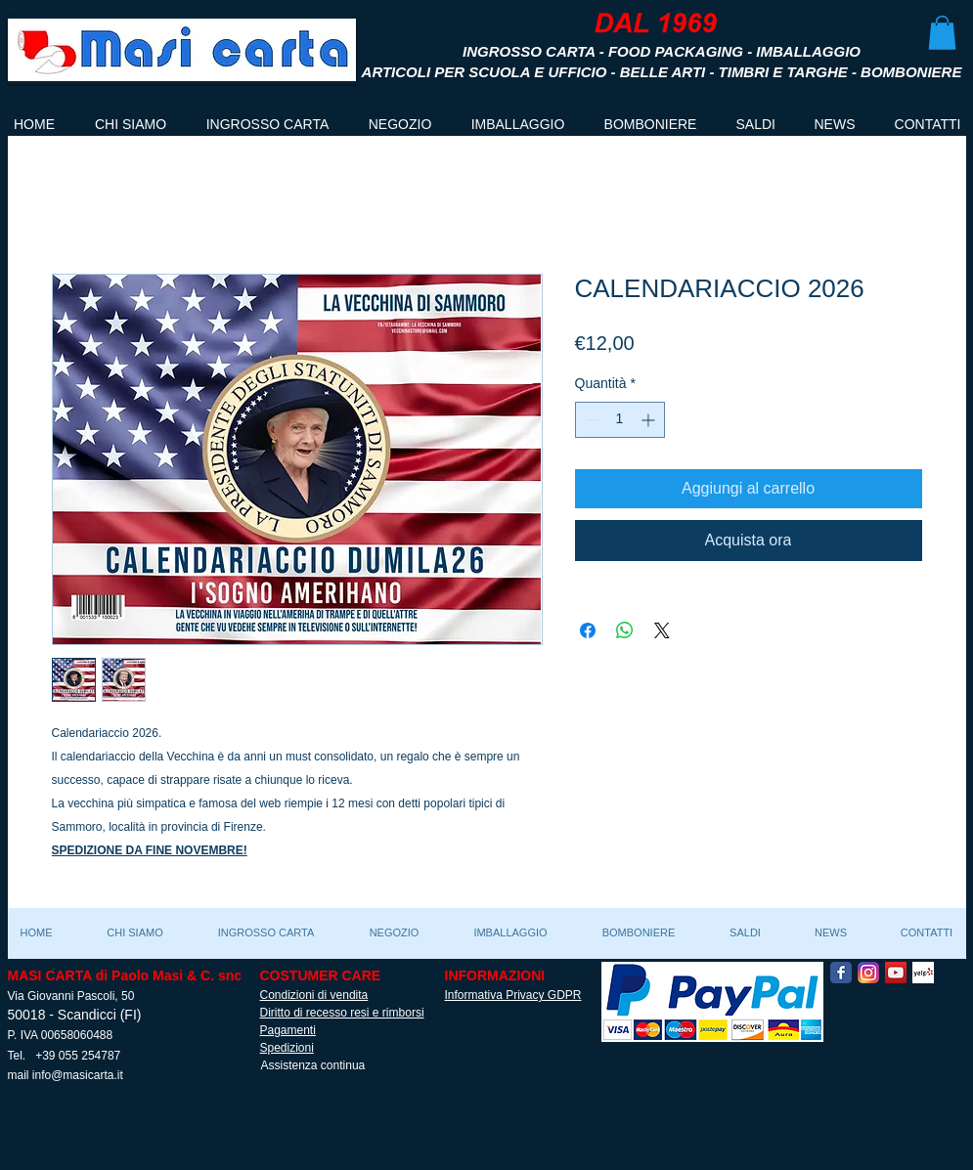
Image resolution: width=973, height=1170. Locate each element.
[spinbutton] (620, 420)
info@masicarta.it (77, 1075)
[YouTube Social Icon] (896, 972)
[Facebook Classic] (841, 972)
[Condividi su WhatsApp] (625, 630)
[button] (942, 33)
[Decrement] (590, 420)
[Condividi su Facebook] (587, 630)
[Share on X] (662, 630)
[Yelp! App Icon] (923, 972)
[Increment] (650, 420)
